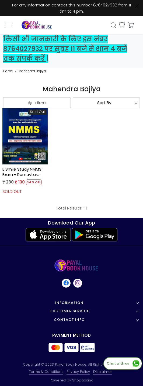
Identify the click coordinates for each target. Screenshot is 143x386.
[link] (113, 25)
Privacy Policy (78, 371)
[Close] (136, 6)
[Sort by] (106, 102)
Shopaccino (82, 380)
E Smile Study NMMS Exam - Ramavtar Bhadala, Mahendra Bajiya (21, 172)
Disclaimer (102, 371)
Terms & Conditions (46, 371)
